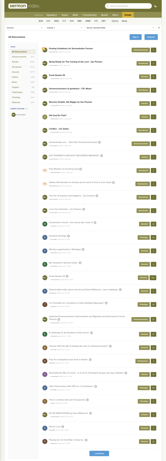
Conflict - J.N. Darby (59, 129)
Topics (64, 15)
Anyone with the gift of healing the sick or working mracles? (78, 346)
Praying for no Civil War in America (66, 440)
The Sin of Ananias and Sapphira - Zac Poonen (72, 196)
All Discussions (19, 52)
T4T (96, 21)
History (23, 77)
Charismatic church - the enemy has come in (71, 222)
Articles (23, 62)
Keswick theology (58, 236)
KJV (48, 21)
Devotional (23, 67)
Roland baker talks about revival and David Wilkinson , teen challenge (83, 289)
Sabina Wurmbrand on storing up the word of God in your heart (80, 182)
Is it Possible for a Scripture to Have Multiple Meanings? (76, 303)
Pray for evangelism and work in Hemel (68, 359)
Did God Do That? (58, 115)
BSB (41, 21)
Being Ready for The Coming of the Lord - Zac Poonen (75, 62)
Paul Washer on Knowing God (64, 169)
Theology (23, 97)
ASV (72, 21)
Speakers (51, 15)
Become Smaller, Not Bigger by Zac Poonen (70, 102)
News (23, 82)
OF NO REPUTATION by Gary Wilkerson (69, 413)
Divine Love (55, 426)
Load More (99, 453)
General (23, 72)
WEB (56, 21)
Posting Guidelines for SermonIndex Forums (71, 48)
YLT (64, 21)
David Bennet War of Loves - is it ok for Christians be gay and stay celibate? (86, 373)
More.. (115, 15)
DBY (104, 21)
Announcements (23, 56)
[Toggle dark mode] (156, 6)
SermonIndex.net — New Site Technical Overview (73, 142)
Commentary (90, 15)
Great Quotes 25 (57, 276)
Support (23, 87)
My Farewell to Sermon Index (63, 263)
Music (124, 21)
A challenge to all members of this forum (69, 332)
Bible (75, 15)
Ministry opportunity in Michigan (65, 249)
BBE (80, 21)
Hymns (115, 21)
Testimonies (23, 92)
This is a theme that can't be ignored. (67, 400)
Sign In (135, 37)
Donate (128, 15)
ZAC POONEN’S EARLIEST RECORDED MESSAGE (74, 155)
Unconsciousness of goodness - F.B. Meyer (70, 88)
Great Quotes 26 (57, 75)
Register (151, 37)
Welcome (23, 102)
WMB (87, 21)
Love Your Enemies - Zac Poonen (65, 209)
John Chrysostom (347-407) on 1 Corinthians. (71, 386)
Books (104, 15)
